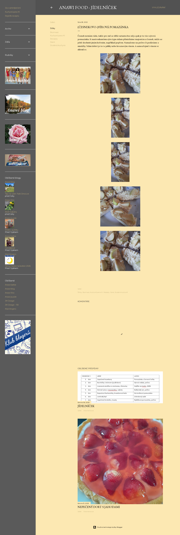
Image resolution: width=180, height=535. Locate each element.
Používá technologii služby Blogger (107, 527)
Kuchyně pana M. (57, 35)
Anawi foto (9, 200)
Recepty (54, 39)
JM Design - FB (11, 305)
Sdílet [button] (52, 22)
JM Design (9, 301)
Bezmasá (54, 32)
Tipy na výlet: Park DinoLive (17, 194)
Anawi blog (10, 182)
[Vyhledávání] (158, 8)
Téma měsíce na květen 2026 (17, 266)
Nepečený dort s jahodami (99, 507)
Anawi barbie (10, 236)
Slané (52, 42)
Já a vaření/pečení (13, 8)
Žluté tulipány (11, 212)
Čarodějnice (10, 248)
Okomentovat (88, 411)
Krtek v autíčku (11, 230)
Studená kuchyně (57, 45)
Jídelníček (86, 406)
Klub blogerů (10, 254)
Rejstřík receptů (12, 16)
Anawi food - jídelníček (88, 7)
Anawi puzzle (10, 218)
